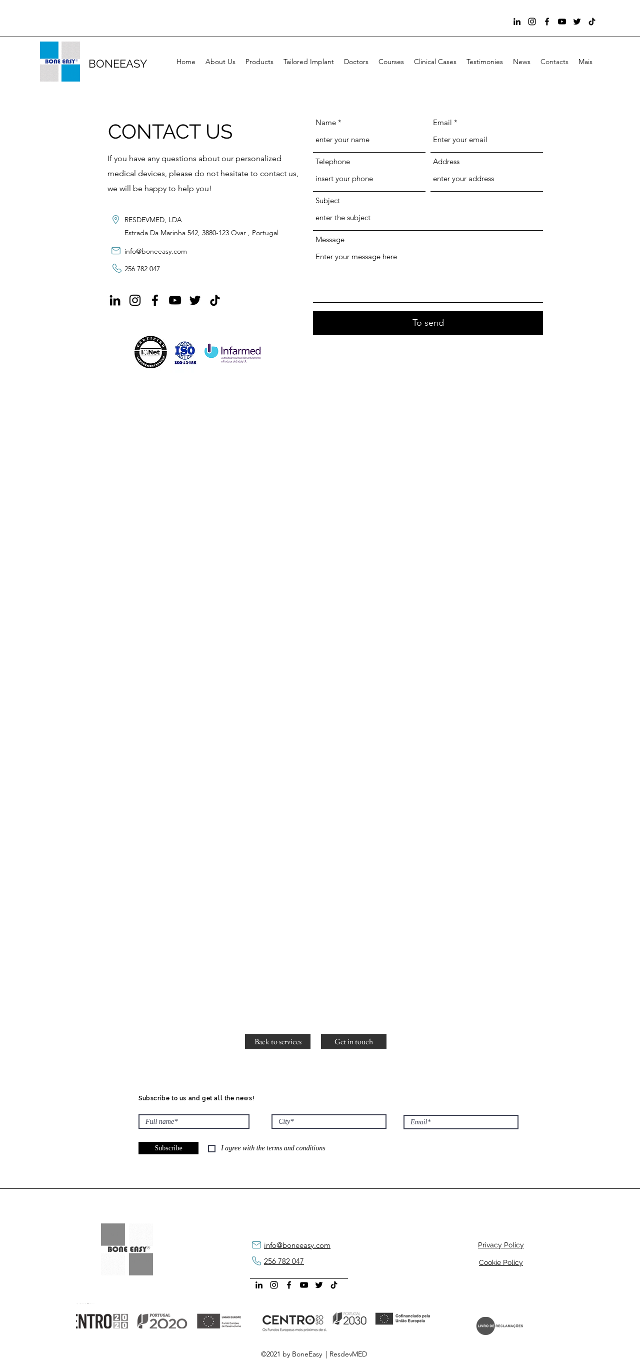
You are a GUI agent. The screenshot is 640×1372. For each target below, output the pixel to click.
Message (330, 239)
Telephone (333, 161)
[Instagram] (532, 22)
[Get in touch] (353, 1041)
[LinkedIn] (517, 22)
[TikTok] (592, 22)
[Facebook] (547, 22)
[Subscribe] (168, 1148)
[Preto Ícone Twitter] (577, 22)
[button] (277, 1041)
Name (326, 122)
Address (446, 161)
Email (442, 122)
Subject (328, 200)
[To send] (428, 323)
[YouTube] (562, 22)
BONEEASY (119, 63)
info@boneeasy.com (155, 251)
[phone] (256, 1260)
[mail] (116, 250)
